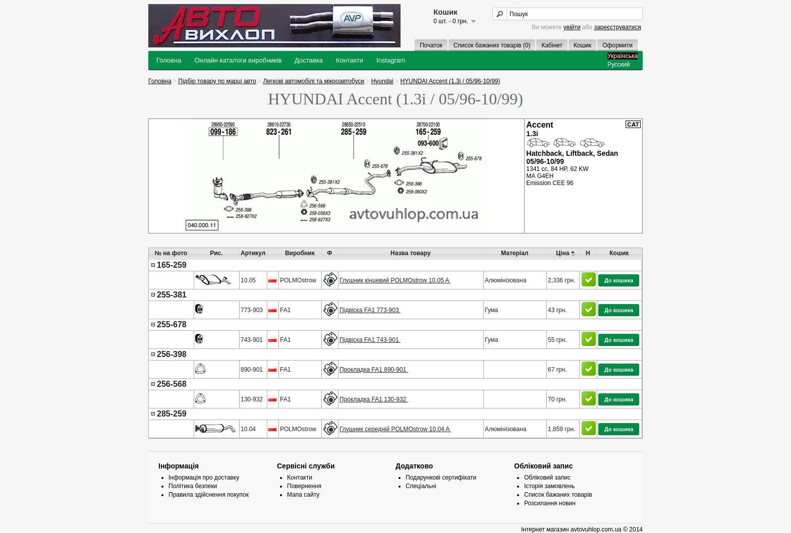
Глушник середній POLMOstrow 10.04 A (395, 429)
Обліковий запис (547, 477)
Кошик (582, 45)
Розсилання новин (550, 503)
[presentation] (395, 349)
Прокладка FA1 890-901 (374, 369)
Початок (431, 45)
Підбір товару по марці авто (217, 81)
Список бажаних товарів (558, 494)
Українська (622, 56)
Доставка (309, 60)
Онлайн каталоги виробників (237, 60)
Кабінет (551, 45)
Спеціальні (421, 486)
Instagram (391, 60)
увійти (572, 27)
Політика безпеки (192, 486)
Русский (618, 64)
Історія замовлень (549, 486)
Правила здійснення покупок (208, 494)
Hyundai (382, 81)
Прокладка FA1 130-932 (374, 399)
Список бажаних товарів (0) (492, 45)
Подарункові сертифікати (441, 477)
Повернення (304, 486)
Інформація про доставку (203, 477)
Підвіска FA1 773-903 (370, 310)
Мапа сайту (303, 494)
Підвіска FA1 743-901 (370, 339)
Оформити (617, 45)
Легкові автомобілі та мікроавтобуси (313, 81)
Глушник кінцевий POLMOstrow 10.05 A (395, 280)
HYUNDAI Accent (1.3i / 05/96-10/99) (450, 81)
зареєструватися (617, 27)
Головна (168, 60)
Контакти (349, 60)
